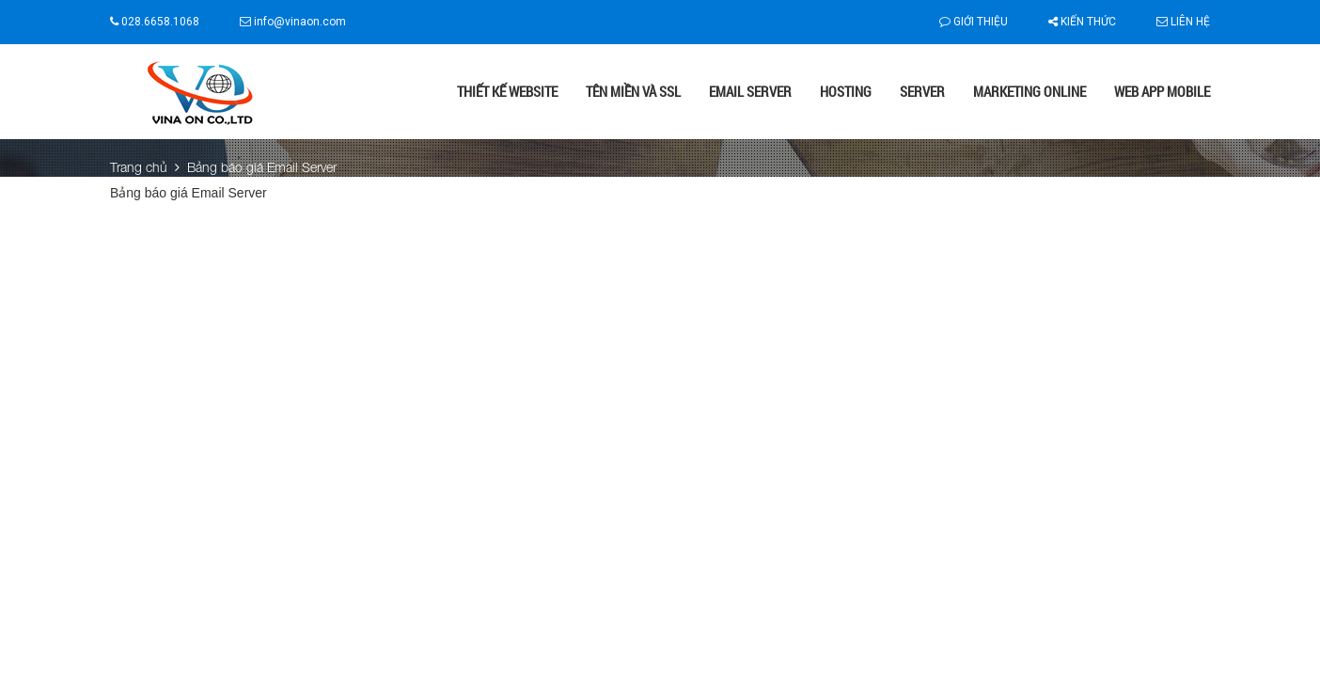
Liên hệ (1183, 21)
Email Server (750, 91)
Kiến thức (1082, 21)
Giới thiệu (973, 21)
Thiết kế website (507, 91)
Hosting (846, 91)
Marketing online (1029, 91)
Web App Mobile (1162, 91)
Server (922, 91)
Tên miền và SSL (633, 91)
